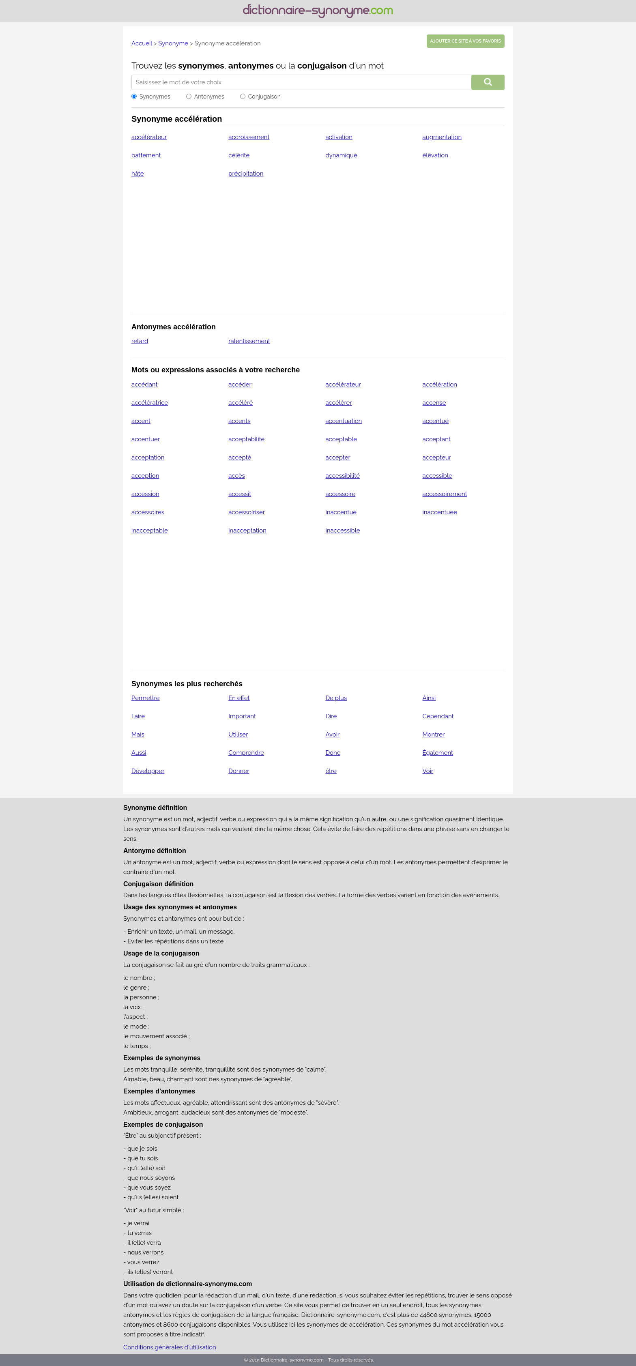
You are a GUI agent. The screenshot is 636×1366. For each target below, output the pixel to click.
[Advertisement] (318, 251)
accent (140, 421)
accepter (337, 457)
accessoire (340, 494)
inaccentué (341, 512)
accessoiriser (246, 512)
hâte (137, 173)
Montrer (434, 734)
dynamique (341, 155)
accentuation (343, 421)
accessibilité (342, 475)
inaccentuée (440, 512)
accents (239, 421)
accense (434, 402)
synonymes (201, 65)
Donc (332, 752)
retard (139, 341)
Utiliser (238, 734)
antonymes (251, 65)
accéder (239, 384)
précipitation (245, 173)
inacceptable (149, 530)
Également (438, 752)
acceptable (341, 439)
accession (145, 494)
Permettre (145, 698)
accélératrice (149, 402)
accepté (239, 457)
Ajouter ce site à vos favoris (465, 41)
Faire (138, 716)
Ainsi (429, 698)
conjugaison (322, 65)
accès (236, 475)
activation (338, 137)
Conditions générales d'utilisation (169, 1347)
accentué (436, 421)
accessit (239, 494)
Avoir (332, 734)
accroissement (248, 137)
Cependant (438, 716)
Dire (331, 716)
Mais (137, 734)
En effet (239, 698)
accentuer (145, 439)
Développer (147, 771)
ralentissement (249, 341)
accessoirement (445, 494)
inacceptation (247, 530)
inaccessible (342, 530)
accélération (440, 384)
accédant (144, 384)
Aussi (138, 752)
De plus (336, 698)
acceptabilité (246, 439)
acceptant (437, 439)
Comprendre (246, 752)
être (331, 771)
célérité (238, 155)
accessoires (147, 512)
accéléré (240, 402)
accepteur (437, 457)
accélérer (338, 402)
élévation (435, 155)
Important (242, 716)
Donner (238, 771)
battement (146, 155)
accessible (437, 475)
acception (145, 475)
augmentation (442, 137)
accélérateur (149, 137)
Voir (428, 771)
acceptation (148, 457)
